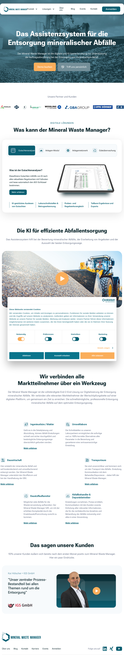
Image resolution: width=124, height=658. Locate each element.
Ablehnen (26, 356)
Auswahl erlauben (62, 356)
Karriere (35, 648)
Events (83, 9)
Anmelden (111, 9)
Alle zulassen (97, 356)
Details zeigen (103, 348)
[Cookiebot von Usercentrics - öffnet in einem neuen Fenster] (104, 300)
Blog (73, 9)
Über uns (61, 9)
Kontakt (93, 9)
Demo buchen (44, 66)
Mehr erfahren (18, 192)
